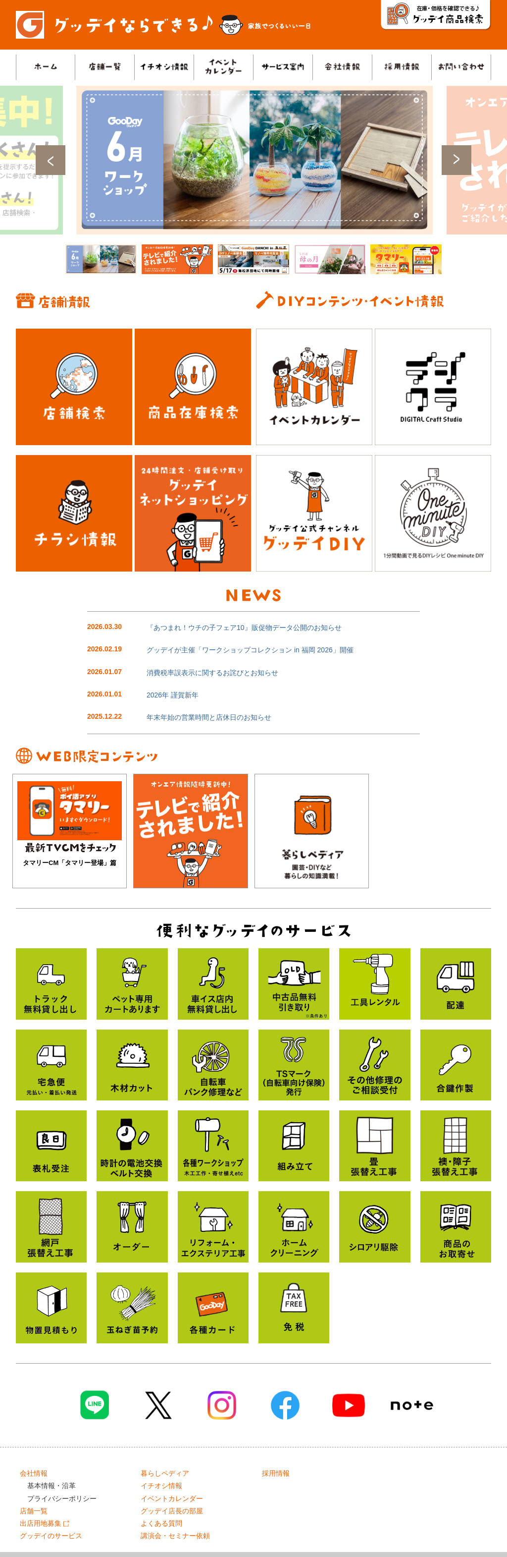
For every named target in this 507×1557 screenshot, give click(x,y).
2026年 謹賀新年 (173, 695)
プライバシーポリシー (62, 1498)
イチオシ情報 (161, 1486)
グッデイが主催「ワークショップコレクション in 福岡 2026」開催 (250, 650)
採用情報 (276, 1473)
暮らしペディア (165, 1473)
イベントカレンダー (172, 1498)
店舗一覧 (34, 1511)
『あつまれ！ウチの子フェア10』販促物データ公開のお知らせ (244, 628)
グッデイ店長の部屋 (172, 1511)
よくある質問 (161, 1523)
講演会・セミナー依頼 (175, 1536)
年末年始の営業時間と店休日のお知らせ (209, 717)
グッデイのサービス (51, 1536)
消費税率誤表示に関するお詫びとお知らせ (212, 673)
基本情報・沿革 (51, 1486)
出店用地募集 (44, 1523)
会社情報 (34, 1473)
